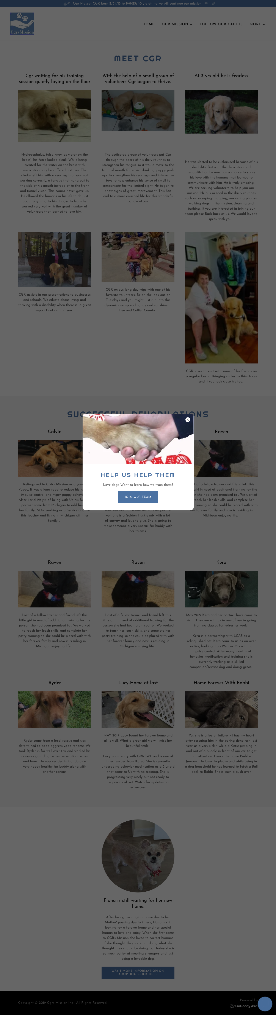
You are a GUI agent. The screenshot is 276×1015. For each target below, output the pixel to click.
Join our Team (138, 497)
